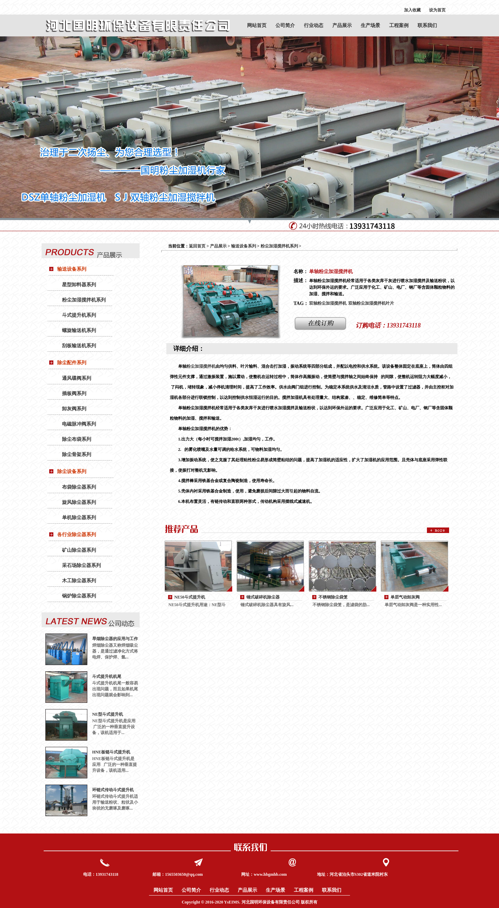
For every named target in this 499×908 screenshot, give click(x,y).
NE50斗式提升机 (189, 597)
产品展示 (342, 25)
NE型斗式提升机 (107, 714)
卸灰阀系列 (74, 408)
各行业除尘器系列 (76, 534)
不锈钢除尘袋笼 (333, 597)
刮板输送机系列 (79, 345)
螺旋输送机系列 (79, 330)
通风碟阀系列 (76, 378)
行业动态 (313, 25)
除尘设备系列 (71, 471)
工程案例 (399, 25)
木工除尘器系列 (79, 580)
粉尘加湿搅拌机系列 (84, 300)
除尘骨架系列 (76, 454)
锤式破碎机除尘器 (263, 597)
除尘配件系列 (71, 362)
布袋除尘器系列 (79, 487)
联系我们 (427, 25)
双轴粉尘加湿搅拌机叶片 (371, 303)
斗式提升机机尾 (106, 676)
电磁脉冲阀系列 (79, 424)
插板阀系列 (74, 393)
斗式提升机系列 (79, 315)
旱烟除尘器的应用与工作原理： (115, 638)
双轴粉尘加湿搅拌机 (328, 303)
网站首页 (256, 25)
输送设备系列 (71, 269)
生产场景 (370, 25)
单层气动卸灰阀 (405, 597)
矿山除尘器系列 (79, 550)
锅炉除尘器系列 (79, 596)
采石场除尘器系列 (81, 565)
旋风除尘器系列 (79, 502)
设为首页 (437, 10)
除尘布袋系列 (76, 439)
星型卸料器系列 (79, 284)
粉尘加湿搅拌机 (201, 366)
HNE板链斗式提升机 (111, 752)
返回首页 (197, 246)
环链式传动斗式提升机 (113, 789)
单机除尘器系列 (79, 517)
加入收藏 (412, 10)
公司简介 (285, 25)
